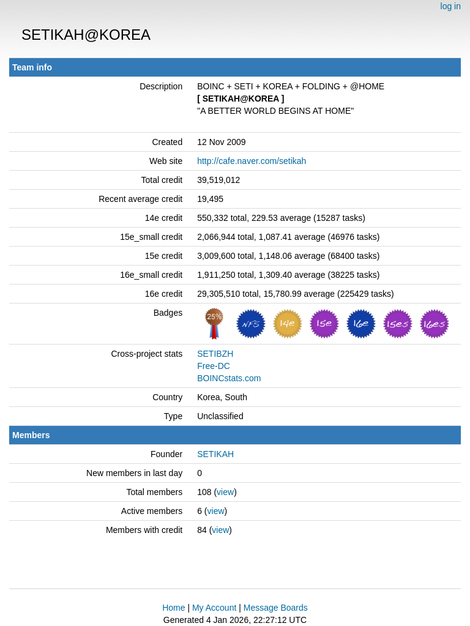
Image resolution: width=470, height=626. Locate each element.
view (225, 492)
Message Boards (276, 608)
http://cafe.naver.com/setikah (251, 161)
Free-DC (213, 366)
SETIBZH (215, 354)
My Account (214, 608)
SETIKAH (215, 454)
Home (173, 608)
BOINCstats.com (229, 378)
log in (451, 6)
